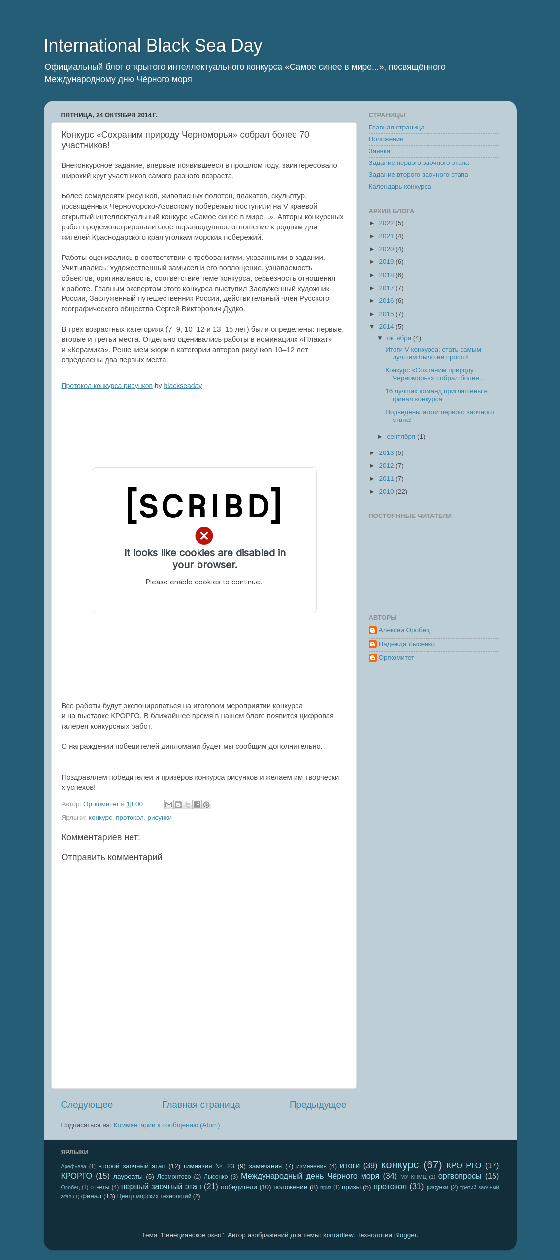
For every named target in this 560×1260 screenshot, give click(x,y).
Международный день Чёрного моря (310, 1175)
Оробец (70, 1187)
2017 (387, 287)
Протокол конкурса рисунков (107, 385)
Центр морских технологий (154, 1196)
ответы (99, 1187)
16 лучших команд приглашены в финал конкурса (436, 395)
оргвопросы (460, 1175)
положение (290, 1187)
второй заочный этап (132, 1166)
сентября (402, 436)
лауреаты (128, 1176)
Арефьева (73, 1166)
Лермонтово (174, 1176)
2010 (387, 491)
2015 (387, 314)
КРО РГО (463, 1165)
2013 (387, 452)
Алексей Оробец (404, 630)
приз (325, 1187)
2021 (387, 236)
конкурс (100, 817)
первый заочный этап (161, 1186)
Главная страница (201, 1104)
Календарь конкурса (400, 186)
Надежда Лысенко (407, 643)
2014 (387, 326)
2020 (387, 249)
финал (91, 1196)
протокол (130, 817)
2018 (387, 275)
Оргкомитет (397, 657)
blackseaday (183, 385)
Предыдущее (318, 1104)
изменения (311, 1166)
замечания (265, 1166)
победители (239, 1187)
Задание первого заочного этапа (419, 162)
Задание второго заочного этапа (418, 174)
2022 (387, 222)
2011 (387, 478)
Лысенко (216, 1176)
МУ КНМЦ (413, 1177)
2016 (387, 300)
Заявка (380, 151)
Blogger (405, 1235)
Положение (386, 139)
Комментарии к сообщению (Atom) (167, 1125)
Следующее (87, 1104)
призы (351, 1187)
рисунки (160, 817)
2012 (387, 465)
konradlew (338, 1235)
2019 (387, 261)
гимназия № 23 (209, 1166)
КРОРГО (77, 1175)
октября (400, 338)
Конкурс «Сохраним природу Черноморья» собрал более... (435, 374)
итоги (350, 1165)
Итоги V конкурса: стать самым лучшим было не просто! (433, 353)
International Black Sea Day (153, 45)
